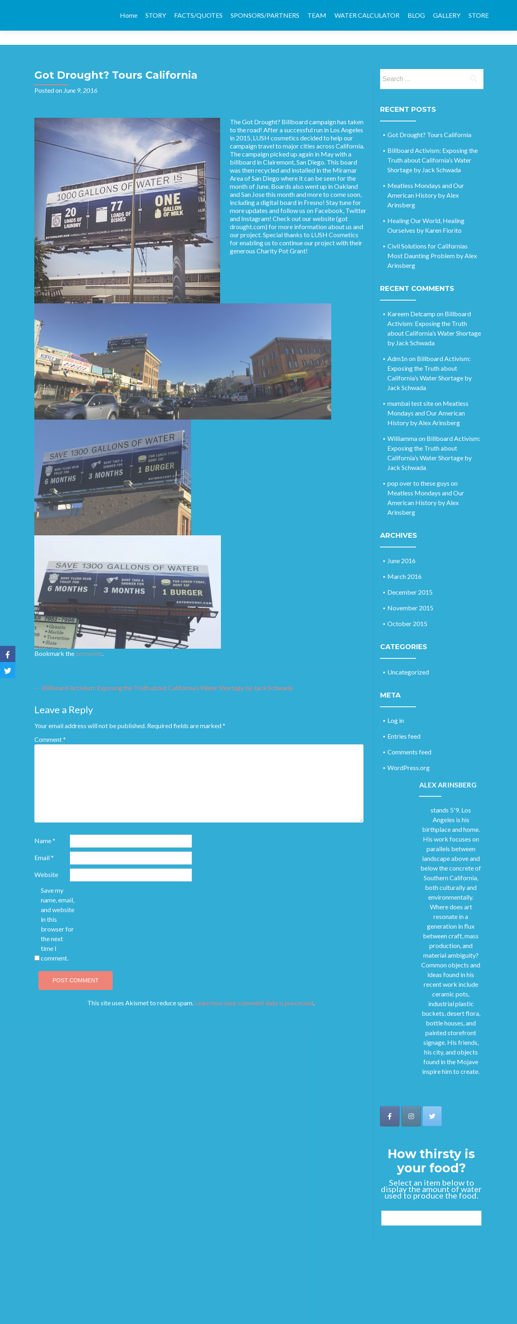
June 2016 (401, 546)
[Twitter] (7, 670)
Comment (50, 725)
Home (128, 15)
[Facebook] (7, 654)
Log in (395, 706)
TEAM (316, 15)
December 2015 (410, 578)
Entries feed (403, 722)
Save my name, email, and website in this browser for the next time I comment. (57, 910)
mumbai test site (410, 389)
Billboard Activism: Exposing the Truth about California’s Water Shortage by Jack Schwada (163, 673)
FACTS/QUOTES (198, 15)
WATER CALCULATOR (366, 15)
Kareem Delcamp (411, 299)
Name (44, 826)
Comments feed (409, 737)
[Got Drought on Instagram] (411, 1102)
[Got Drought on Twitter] (432, 1102)
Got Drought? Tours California (429, 120)
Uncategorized (408, 658)
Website (46, 860)
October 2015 (407, 609)
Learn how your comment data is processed (254, 988)
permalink (89, 639)
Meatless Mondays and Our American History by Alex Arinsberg (425, 180)
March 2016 (404, 562)
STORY (155, 15)
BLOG (416, 15)
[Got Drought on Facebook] (389, 1102)
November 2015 (410, 593)
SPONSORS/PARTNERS (265, 15)
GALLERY (446, 15)
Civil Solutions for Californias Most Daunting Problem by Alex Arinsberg (432, 241)
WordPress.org (408, 753)
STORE (479, 15)
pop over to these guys (418, 469)
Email (44, 843)
